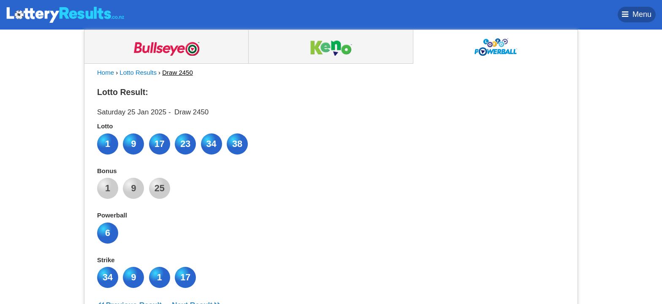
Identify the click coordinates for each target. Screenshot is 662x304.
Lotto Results (138, 72)
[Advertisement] (488, 137)
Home (105, 72)
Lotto (105, 126)
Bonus (107, 170)
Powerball (112, 215)
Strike (106, 259)
